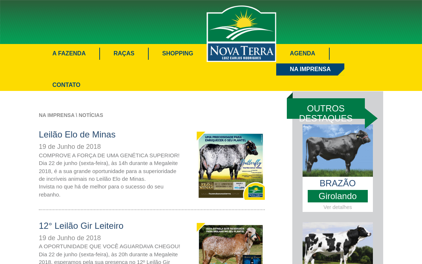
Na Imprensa (310, 69)
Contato (66, 85)
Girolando (338, 196)
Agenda (302, 53)
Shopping (177, 53)
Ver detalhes (337, 207)
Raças (124, 53)
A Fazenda (69, 53)
